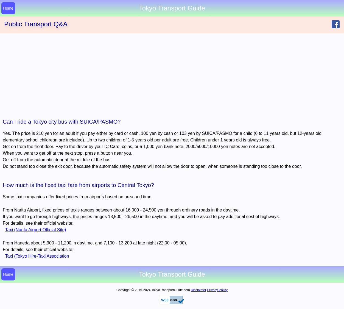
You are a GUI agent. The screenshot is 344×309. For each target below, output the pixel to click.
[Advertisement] (172, 74)
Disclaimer (198, 290)
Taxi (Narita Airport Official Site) (35, 229)
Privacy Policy (217, 290)
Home (8, 8)
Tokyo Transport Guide (172, 274)
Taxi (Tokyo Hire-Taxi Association (37, 256)
